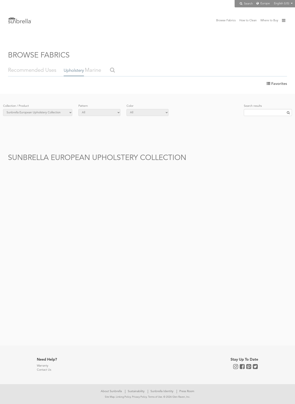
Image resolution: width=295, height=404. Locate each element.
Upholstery (76, 70)
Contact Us (44, 369)
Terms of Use (155, 397)
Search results (253, 106)
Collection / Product (16, 106)
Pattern (83, 106)
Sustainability (136, 391)
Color (130, 106)
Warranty (42, 365)
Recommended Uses (32, 70)
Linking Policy (123, 397)
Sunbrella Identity (162, 391)
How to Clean (248, 20)
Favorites (277, 84)
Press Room (186, 391)
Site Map (110, 397)
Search (246, 3)
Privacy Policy (139, 397)
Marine (105, 70)
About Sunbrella (112, 391)
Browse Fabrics (226, 20)
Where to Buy (269, 20)
